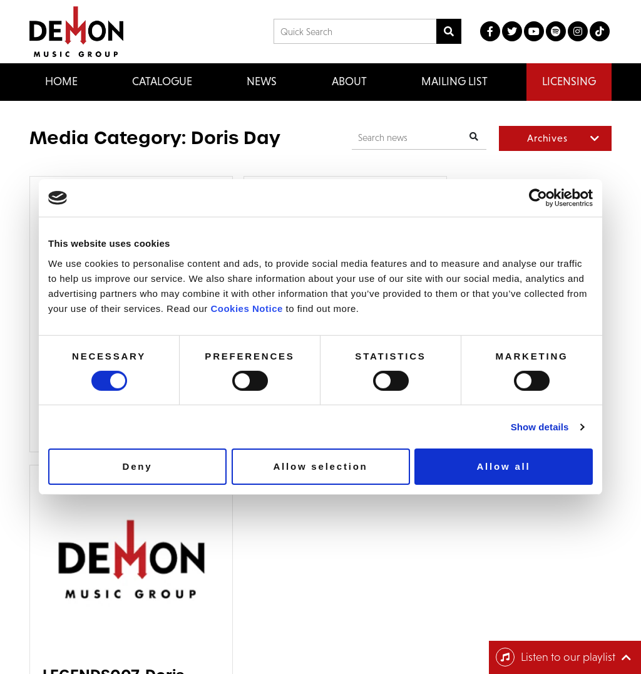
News (262, 81)
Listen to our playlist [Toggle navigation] (555, 657)
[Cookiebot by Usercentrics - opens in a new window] (538, 198)
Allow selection (320, 466)
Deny (138, 466)
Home (61, 81)
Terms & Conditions (519, 611)
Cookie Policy (507, 638)
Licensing (569, 81)
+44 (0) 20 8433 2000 (370, 540)
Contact (114, 540)
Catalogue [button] (162, 81)
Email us (345, 557)
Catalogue (54, 557)
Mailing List (454, 81)
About (349, 81)
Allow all (503, 466)
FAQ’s (109, 557)
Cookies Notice (246, 308)
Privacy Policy (507, 625)
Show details (540, 427)
